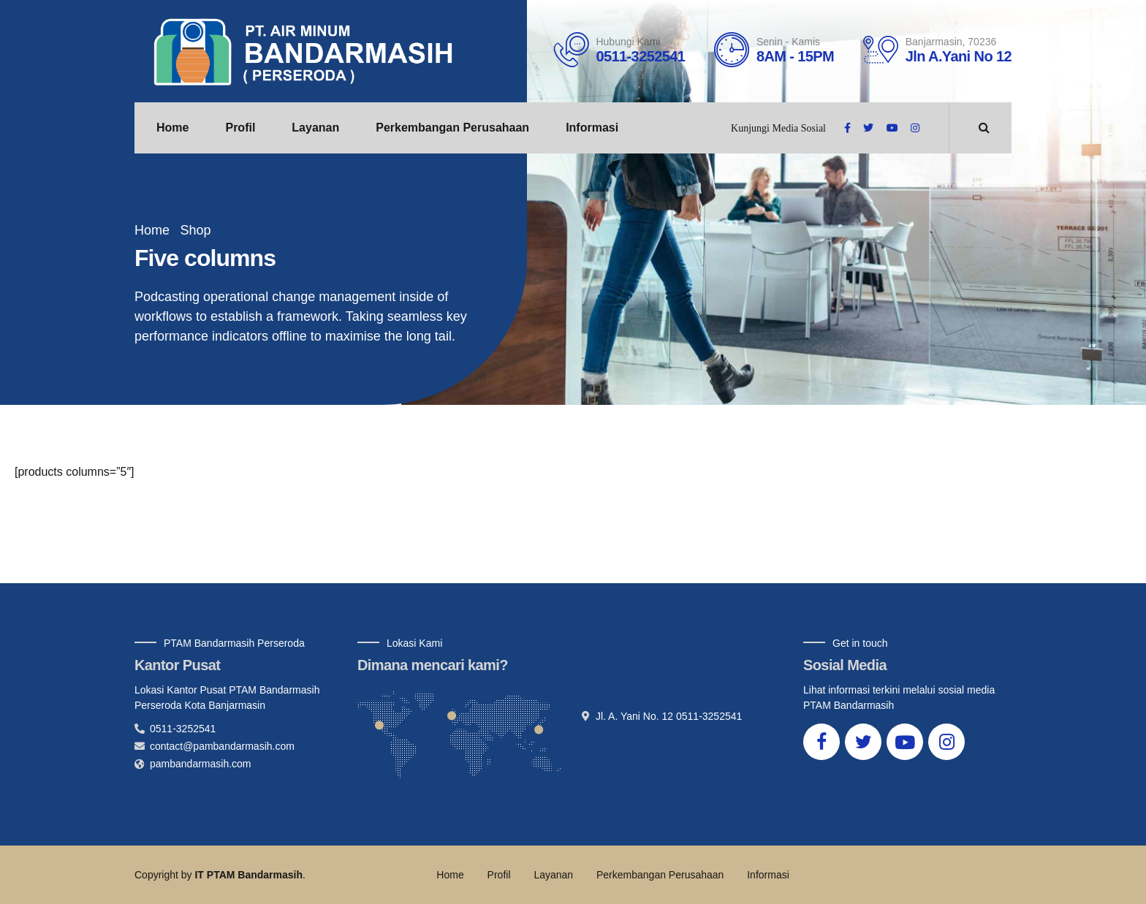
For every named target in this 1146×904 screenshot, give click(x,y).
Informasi (592, 127)
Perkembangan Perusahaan (452, 127)
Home (172, 127)
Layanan (315, 127)
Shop (195, 230)
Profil (240, 127)
